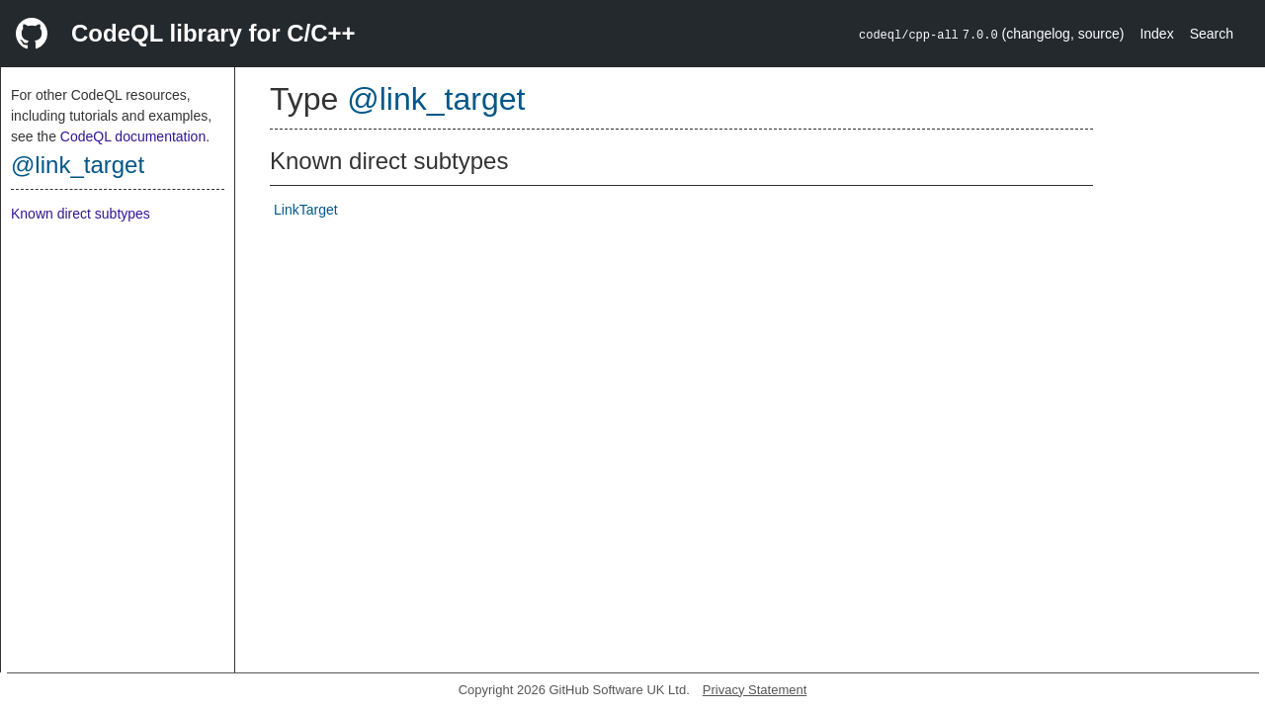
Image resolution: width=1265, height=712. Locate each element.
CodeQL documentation (133, 136)
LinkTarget (306, 210)
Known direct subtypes (80, 214)
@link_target (77, 164)
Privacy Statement (755, 689)
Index (1156, 34)
